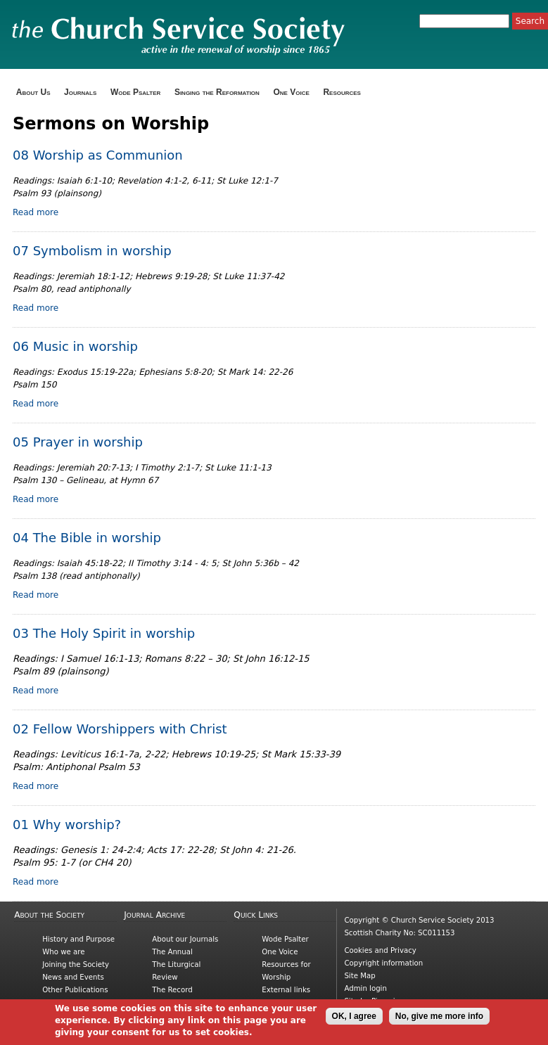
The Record (172, 990)
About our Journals (185, 939)
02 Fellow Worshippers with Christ (120, 729)
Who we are (63, 952)
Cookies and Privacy (380, 950)
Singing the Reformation (217, 92)
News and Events (73, 977)
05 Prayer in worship (78, 442)
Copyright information (383, 963)
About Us (33, 92)
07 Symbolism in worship (92, 250)
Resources (342, 92)
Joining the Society (75, 964)
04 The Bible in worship (87, 537)
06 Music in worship (75, 346)
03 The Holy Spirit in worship (104, 633)
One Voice (291, 92)
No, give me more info (439, 1020)
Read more (35, 212)
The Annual (172, 952)
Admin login (365, 988)
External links (286, 990)
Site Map (359, 976)
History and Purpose (78, 939)
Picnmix (385, 1001)
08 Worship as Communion (98, 155)
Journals (80, 92)
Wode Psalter (135, 92)
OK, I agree (354, 1020)
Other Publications (75, 990)
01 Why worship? (67, 824)
